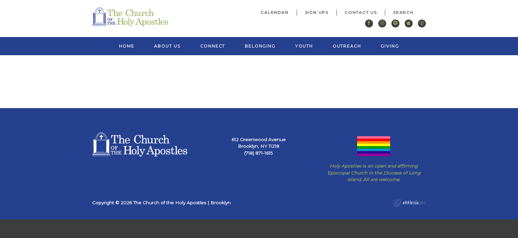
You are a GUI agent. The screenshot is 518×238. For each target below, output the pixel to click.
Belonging (260, 46)
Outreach (347, 46)
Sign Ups (316, 12)
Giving (390, 46)
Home (126, 46)
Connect (212, 46)
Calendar (274, 12)
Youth (304, 46)
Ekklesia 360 (409, 204)
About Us (167, 46)
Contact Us (361, 12)
